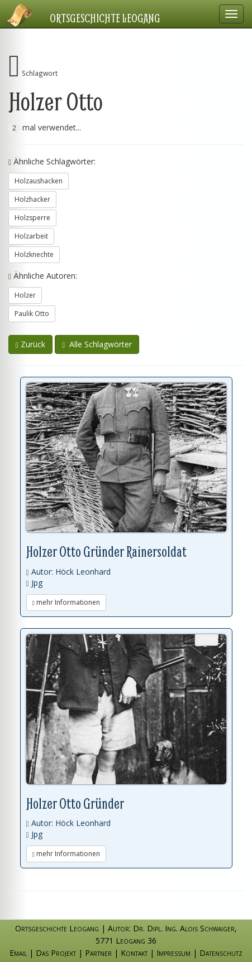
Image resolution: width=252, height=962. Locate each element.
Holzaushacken (39, 181)
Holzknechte (34, 254)
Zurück (30, 344)
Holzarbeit (31, 236)
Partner (98, 953)
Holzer (25, 295)
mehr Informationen (66, 602)
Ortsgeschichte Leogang (105, 18)
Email (18, 953)
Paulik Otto (32, 313)
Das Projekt (56, 953)
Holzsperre (32, 217)
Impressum (173, 953)
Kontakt (134, 953)
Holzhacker (32, 199)
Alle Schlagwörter (97, 344)
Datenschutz (221, 953)
